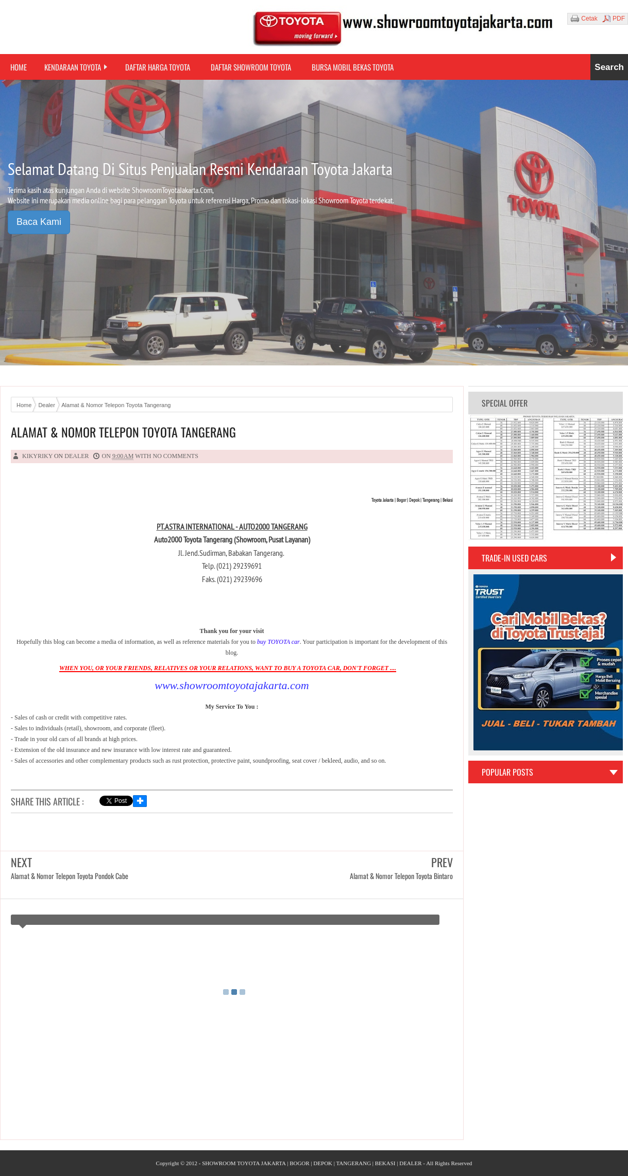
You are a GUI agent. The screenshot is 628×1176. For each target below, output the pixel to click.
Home (18, 67)
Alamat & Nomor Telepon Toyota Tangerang (123, 432)
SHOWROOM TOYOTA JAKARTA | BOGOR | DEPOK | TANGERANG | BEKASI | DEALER (311, 1163)
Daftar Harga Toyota (157, 67)
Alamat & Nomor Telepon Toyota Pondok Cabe (69, 875)
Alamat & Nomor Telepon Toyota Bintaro (401, 875)
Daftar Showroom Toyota (251, 67)
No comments (175, 456)
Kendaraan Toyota (72, 67)
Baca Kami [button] (38, 222)
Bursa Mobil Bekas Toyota (353, 67)
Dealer (76, 456)
